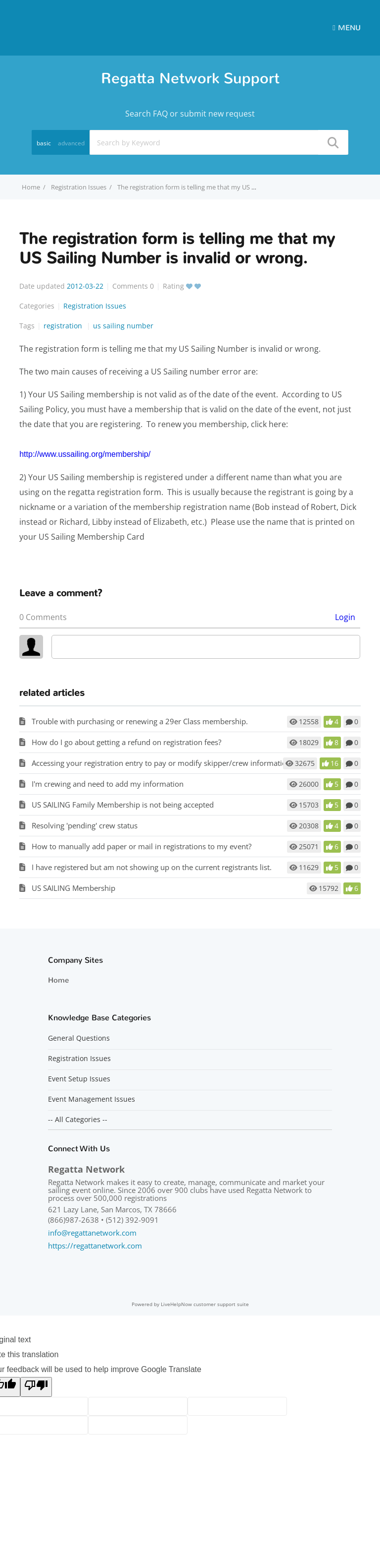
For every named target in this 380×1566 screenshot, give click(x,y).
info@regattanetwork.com (92, 1233)
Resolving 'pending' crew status (85, 825)
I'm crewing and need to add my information (108, 784)
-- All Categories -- (77, 1120)
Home (58, 980)
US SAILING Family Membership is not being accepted (123, 805)
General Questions (79, 1038)
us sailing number (123, 325)
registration (64, 325)
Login (345, 617)
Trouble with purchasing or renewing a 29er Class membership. (140, 721)
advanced (71, 143)
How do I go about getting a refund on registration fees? (126, 742)
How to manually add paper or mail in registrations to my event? (141, 846)
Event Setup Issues (79, 1079)
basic (44, 143)
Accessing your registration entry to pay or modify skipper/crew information (161, 763)
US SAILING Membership (73, 888)
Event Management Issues (91, 1099)
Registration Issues (78, 187)
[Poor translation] (36, 1387)
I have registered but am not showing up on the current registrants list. (152, 867)
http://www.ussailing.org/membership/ (84, 454)
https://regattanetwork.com (95, 1246)
